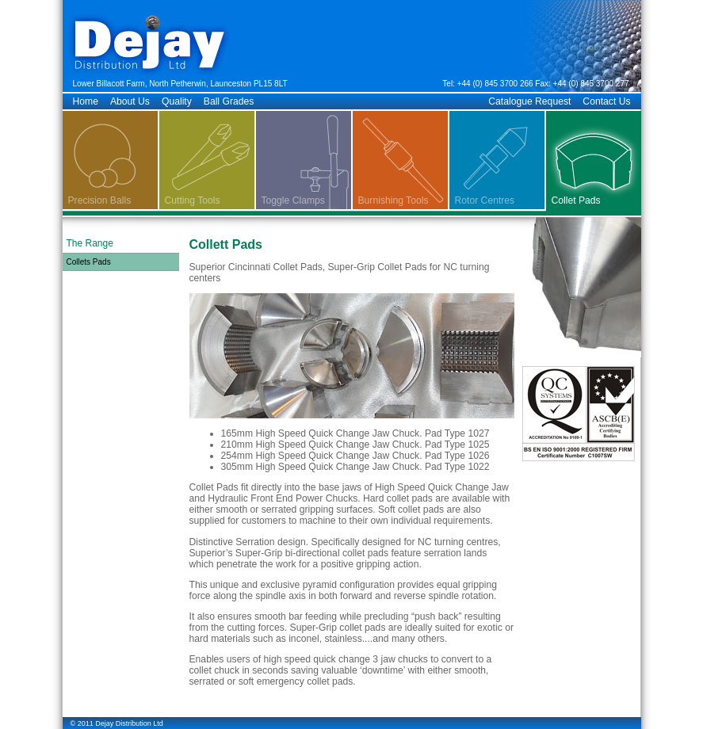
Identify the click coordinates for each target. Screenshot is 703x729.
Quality (177, 101)
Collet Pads (576, 200)
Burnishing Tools (393, 200)
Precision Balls (100, 200)
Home (85, 101)
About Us (130, 101)
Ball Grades (229, 101)
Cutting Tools (192, 200)
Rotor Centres (485, 200)
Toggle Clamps (293, 200)
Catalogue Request (529, 101)
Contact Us (606, 101)
